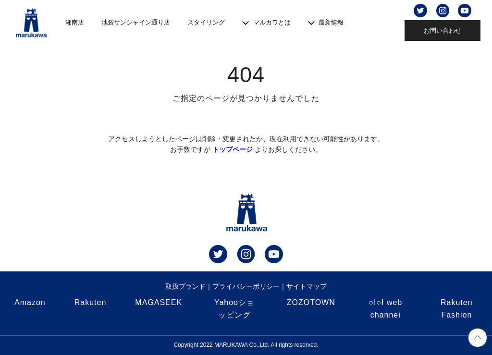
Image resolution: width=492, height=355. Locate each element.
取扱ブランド (185, 286)
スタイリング (206, 22)
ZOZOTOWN (311, 302)
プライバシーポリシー (246, 286)
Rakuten (90, 302)
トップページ (232, 149)
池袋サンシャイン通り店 (135, 22)
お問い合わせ (442, 30)
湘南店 (74, 22)
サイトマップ (306, 286)
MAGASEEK (158, 302)
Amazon (30, 302)
